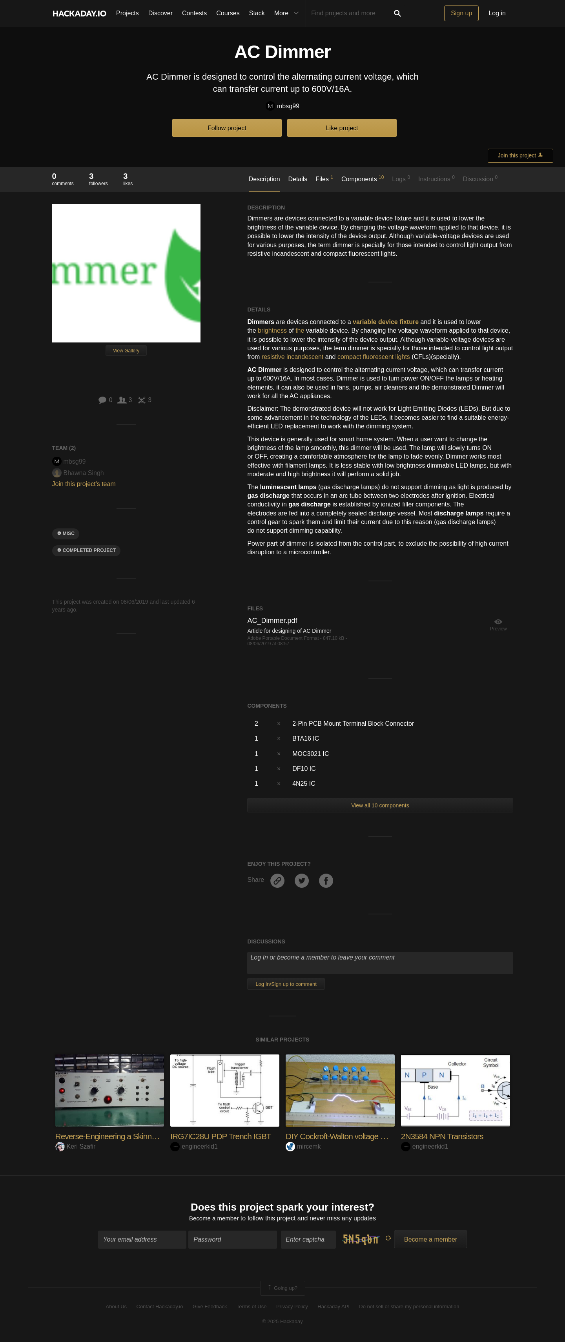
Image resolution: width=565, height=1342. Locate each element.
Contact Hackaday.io (160, 1307)
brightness (272, 330)
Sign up (461, 13)
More (288, 13)
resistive (273, 356)
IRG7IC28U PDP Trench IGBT (223, 1136)
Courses (228, 13)
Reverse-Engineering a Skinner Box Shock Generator (148, 1136)
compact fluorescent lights (373, 356)
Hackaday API (333, 1307)
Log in (497, 13)
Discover (160, 13)
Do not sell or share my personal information (409, 1307)
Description (264, 179)
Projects (127, 13)
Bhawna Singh (78, 473)
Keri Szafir (75, 1146)
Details (297, 179)
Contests (194, 13)
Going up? (282, 1289)
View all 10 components (380, 805)
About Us (116, 1307)
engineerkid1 (194, 1146)
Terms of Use (252, 1307)
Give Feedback (210, 1307)
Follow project (227, 128)
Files (324, 178)
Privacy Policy (292, 1307)
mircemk (303, 1146)
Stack (257, 13)
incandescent (304, 356)
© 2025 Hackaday (282, 1323)
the (299, 330)
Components (362, 178)
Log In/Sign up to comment (285, 984)
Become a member (214, 1219)
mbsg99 (282, 106)
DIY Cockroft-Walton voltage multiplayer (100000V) (374, 1136)
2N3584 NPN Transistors (444, 1136)
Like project (342, 128)
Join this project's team (84, 484)
